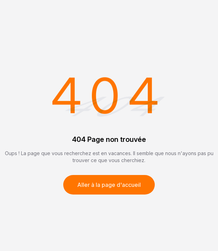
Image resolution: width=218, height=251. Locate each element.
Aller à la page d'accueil (109, 184)
